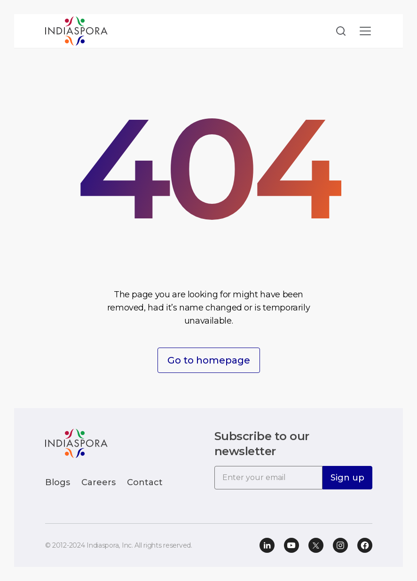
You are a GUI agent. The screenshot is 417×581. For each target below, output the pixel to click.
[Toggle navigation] (365, 31)
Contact (145, 482)
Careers (98, 482)
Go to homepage (208, 360)
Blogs (57, 482)
